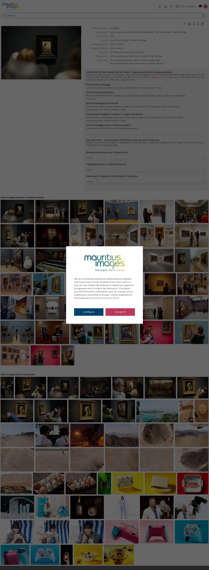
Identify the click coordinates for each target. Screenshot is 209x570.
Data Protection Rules (107, 298)
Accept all (120, 312)
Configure (88, 312)
